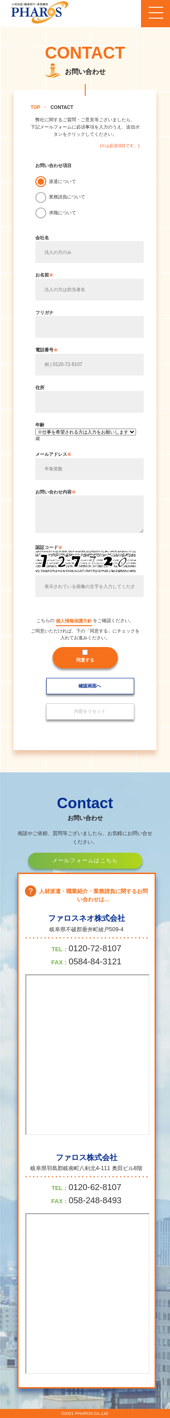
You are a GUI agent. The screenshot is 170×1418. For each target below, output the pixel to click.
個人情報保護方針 (74, 620)
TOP (35, 107)
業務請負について (67, 196)
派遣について (62, 181)
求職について (62, 212)
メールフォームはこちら (85, 860)
